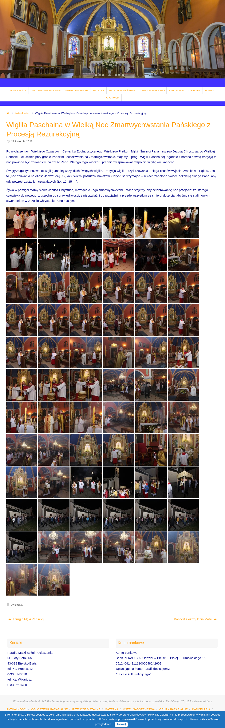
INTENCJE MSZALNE (86, 709)
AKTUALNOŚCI (17, 709)
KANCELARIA (201, 709)
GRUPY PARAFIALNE (173, 709)
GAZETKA (111, 709)
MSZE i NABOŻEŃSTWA (139, 709)
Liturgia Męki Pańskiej (26, 619)
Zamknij (121, 724)
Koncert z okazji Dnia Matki (195, 619)
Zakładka (17, 605)
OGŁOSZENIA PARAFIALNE (49, 709)
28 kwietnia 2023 (21, 141)
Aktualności (22, 113)
